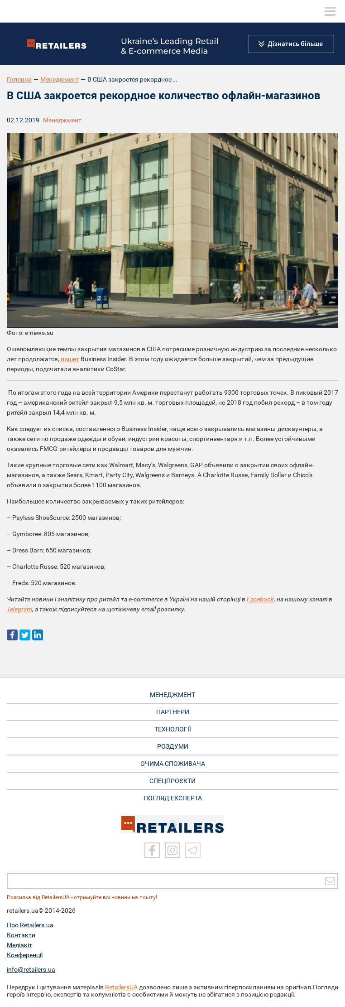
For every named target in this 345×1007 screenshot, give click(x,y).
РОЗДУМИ (172, 746)
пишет (69, 359)
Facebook (260, 599)
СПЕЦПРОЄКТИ (172, 780)
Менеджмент (59, 79)
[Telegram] (193, 850)
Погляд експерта (173, 798)
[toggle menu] (330, 11)
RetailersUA (121, 987)
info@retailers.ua (31, 969)
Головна (19, 79)
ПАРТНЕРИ (172, 712)
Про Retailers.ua (30, 925)
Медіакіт (19, 945)
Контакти (21, 935)
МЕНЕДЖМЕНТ (172, 694)
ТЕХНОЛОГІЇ (172, 729)
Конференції (25, 955)
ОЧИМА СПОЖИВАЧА (172, 763)
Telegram (19, 609)
